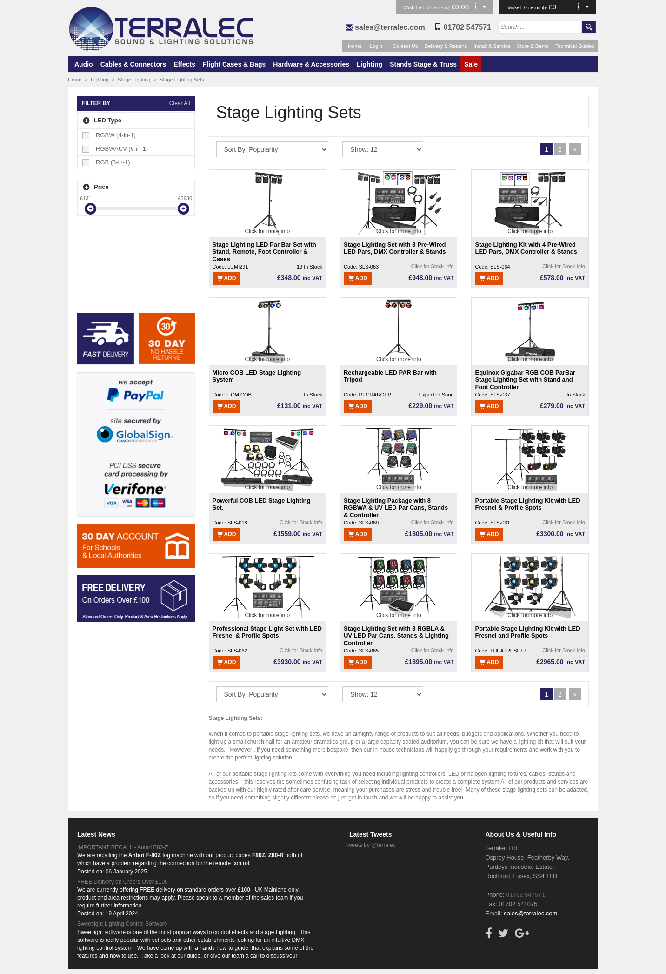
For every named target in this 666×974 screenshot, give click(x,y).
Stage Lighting (134, 79)
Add (226, 278)
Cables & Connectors (133, 64)
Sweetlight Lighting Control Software (122, 923)
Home (354, 46)
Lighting (369, 64)
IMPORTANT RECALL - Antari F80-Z (122, 847)
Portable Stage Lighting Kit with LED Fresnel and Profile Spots (527, 632)
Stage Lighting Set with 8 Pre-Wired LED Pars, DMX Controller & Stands (395, 248)
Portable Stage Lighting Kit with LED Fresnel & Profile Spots (527, 504)
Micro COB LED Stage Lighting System (257, 376)
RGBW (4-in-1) (109, 135)
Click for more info (267, 231)
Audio (83, 64)
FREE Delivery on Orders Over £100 (122, 882)
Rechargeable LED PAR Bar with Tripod (390, 376)
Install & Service (491, 46)
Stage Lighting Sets (182, 79)
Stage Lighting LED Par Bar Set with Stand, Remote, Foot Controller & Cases (264, 251)
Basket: (515, 7)
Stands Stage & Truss (423, 64)
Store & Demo (533, 46)
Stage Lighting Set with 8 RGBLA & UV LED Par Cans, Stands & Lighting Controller (396, 635)
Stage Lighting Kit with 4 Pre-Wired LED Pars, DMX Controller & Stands (526, 248)
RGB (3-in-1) (106, 162)
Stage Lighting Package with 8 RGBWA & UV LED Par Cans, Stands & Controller (396, 507)
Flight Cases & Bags (234, 64)
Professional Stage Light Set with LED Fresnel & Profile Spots (267, 632)
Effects (184, 64)
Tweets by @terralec (370, 845)
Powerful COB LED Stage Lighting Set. (262, 504)
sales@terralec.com (390, 27)
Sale (471, 64)
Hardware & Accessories (311, 64)
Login (376, 46)
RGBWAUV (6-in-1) (115, 148)
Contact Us (405, 46)
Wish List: (415, 7)
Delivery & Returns (446, 46)
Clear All (179, 103)
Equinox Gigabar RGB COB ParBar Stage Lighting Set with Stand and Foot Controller (525, 379)
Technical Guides (574, 46)
